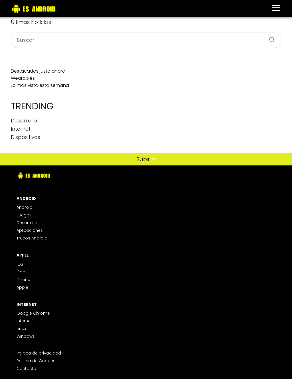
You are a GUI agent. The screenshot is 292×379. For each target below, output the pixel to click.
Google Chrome (33, 313)
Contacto (26, 368)
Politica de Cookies (36, 361)
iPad (21, 272)
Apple (22, 287)
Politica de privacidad (39, 353)
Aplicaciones (30, 230)
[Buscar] (269, 38)
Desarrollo (27, 223)
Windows (26, 336)
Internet (24, 321)
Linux (21, 328)
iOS (20, 264)
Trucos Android (32, 238)
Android (25, 207)
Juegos (24, 215)
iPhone (23, 279)
